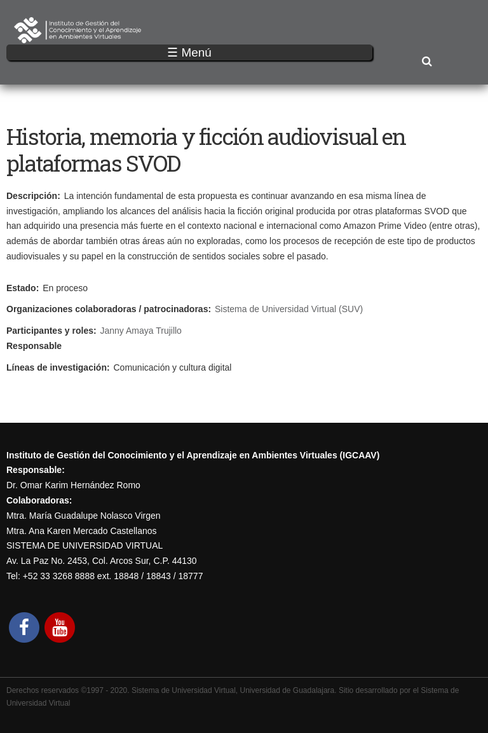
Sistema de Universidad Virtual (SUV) (289, 309)
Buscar (426, 62)
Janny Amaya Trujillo (141, 330)
